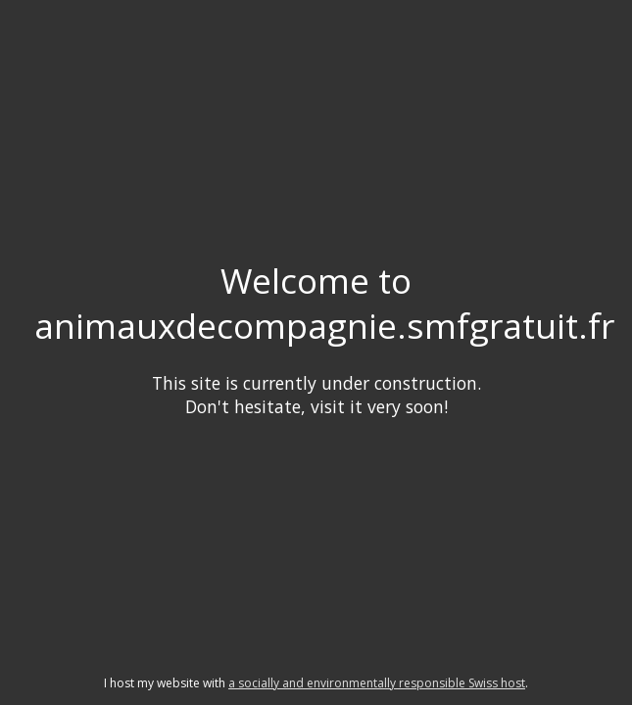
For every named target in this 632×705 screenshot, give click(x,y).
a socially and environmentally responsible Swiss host (376, 683)
